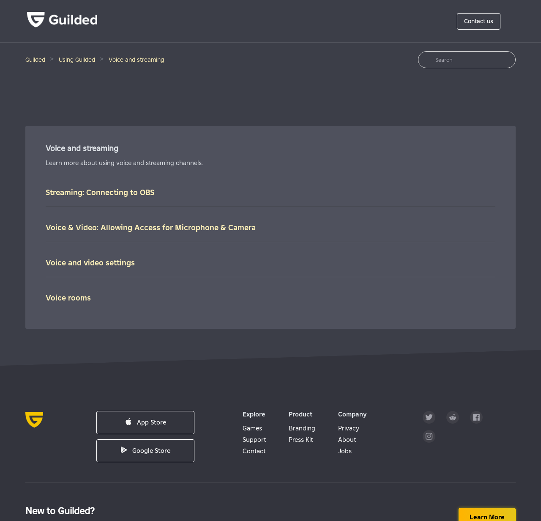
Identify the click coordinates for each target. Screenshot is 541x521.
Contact (254, 451)
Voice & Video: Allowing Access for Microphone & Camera (151, 227)
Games (252, 428)
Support (254, 440)
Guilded (35, 59)
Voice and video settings (90, 262)
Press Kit (301, 440)
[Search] (467, 59)
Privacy (348, 428)
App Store (145, 422)
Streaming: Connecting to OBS (100, 192)
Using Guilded (77, 59)
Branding (302, 428)
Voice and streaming (136, 59)
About (347, 440)
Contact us (478, 21)
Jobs (345, 451)
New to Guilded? (60, 511)
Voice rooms (68, 298)
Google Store (145, 451)
